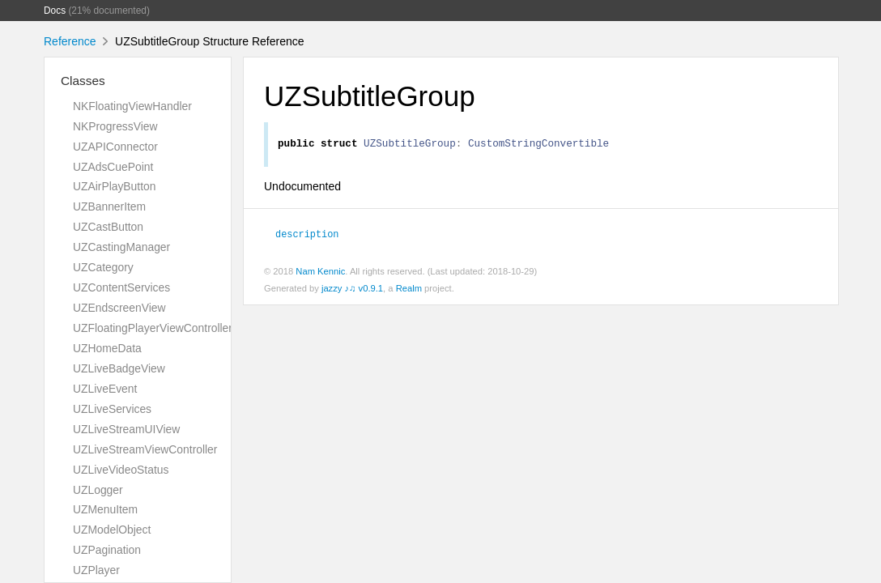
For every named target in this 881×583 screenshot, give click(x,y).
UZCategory (103, 267)
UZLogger (98, 489)
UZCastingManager (121, 246)
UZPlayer (96, 570)
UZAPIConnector (115, 146)
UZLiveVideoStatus (120, 469)
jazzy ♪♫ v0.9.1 (352, 291)
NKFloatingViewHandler (132, 106)
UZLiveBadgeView (119, 368)
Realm (409, 291)
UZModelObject (112, 529)
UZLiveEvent (105, 388)
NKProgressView (115, 126)
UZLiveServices (112, 408)
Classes (83, 80)
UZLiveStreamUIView (126, 429)
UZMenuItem (105, 509)
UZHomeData (107, 348)
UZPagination (107, 549)
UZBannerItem (109, 206)
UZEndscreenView (119, 307)
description (306, 235)
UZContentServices (121, 287)
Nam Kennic (320, 274)
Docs (55, 10)
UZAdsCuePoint (113, 166)
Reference (70, 41)
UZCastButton (108, 226)
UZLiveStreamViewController (145, 449)
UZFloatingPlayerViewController (152, 327)
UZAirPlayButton (114, 186)
